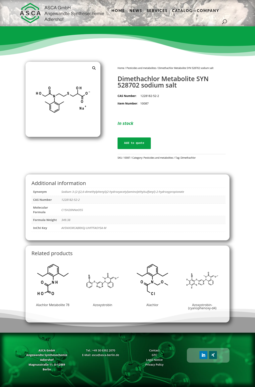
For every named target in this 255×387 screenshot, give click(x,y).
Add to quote (134, 143)
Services (157, 10)
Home (118, 10)
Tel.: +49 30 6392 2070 (100, 350)
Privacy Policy (154, 364)
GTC (154, 355)
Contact (154, 350)
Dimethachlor (188, 157)
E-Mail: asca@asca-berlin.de (100, 355)
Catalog (182, 10)
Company (208, 10)
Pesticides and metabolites (141, 68)
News (135, 10)
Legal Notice (154, 360)
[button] (94, 68)
